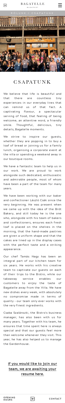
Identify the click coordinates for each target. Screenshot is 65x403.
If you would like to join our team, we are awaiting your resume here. (32, 369)
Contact (55, 399)
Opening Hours (9, 399)
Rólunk (19, 13)
